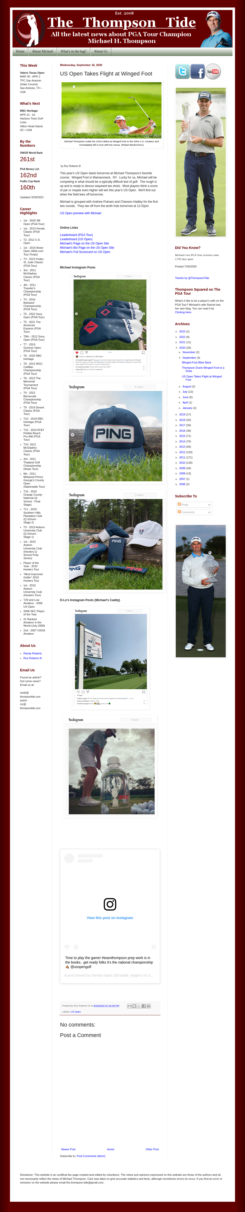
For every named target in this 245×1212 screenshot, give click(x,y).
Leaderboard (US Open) (76, 239)
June (185, 397)
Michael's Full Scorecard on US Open (85, 252)
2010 (182, 462)
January (187, 407)
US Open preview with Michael (80, 213)
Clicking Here (183, 312)
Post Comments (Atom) (91, 1156)
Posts (183, 504)
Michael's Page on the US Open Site (84, 243)
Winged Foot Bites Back (196, 362)
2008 (182, 473)
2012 (182, 452)
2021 (182, 342)
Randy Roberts (33, 653)
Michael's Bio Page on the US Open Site (87, 247)
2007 (182, 478)
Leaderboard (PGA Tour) (76, 235)
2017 (182, 425)
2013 (182, 446)
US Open (76, 1011)
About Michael (42, 51)
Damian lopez (102, 975)
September (189, 357)
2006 (182, 484)
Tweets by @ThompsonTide (192, 277)
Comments (186, 512)
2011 (182, 457)
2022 (182, 336)
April (185, 402)
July (185, 391)
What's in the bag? (73, 51)
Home (20, 51)
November (189, 352)
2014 (182, 441)
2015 (182, 435)
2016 (182, 430)
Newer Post (68, 1149)
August (187, 386)
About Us (101, 51)
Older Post (152, 1149)
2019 (182, 414)
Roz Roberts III (33, 658)
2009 (182, 468)
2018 (182, 419)
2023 (182, 331)
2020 (182, 347)
